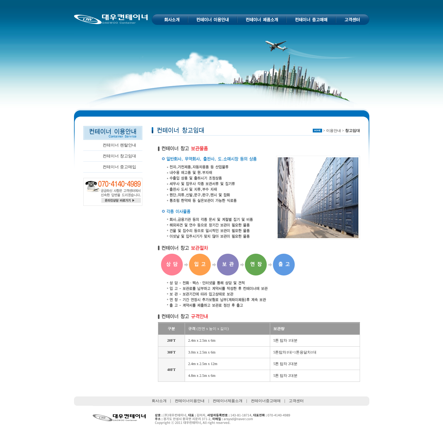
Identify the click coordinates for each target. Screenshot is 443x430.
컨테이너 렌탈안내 (119, 145)
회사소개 (159, 401)
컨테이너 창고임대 (119, 156)
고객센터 (296, 401)
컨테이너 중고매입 (119, 166)
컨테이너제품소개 (227, 401)
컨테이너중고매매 (266, 401)
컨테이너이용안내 (190, 401)
